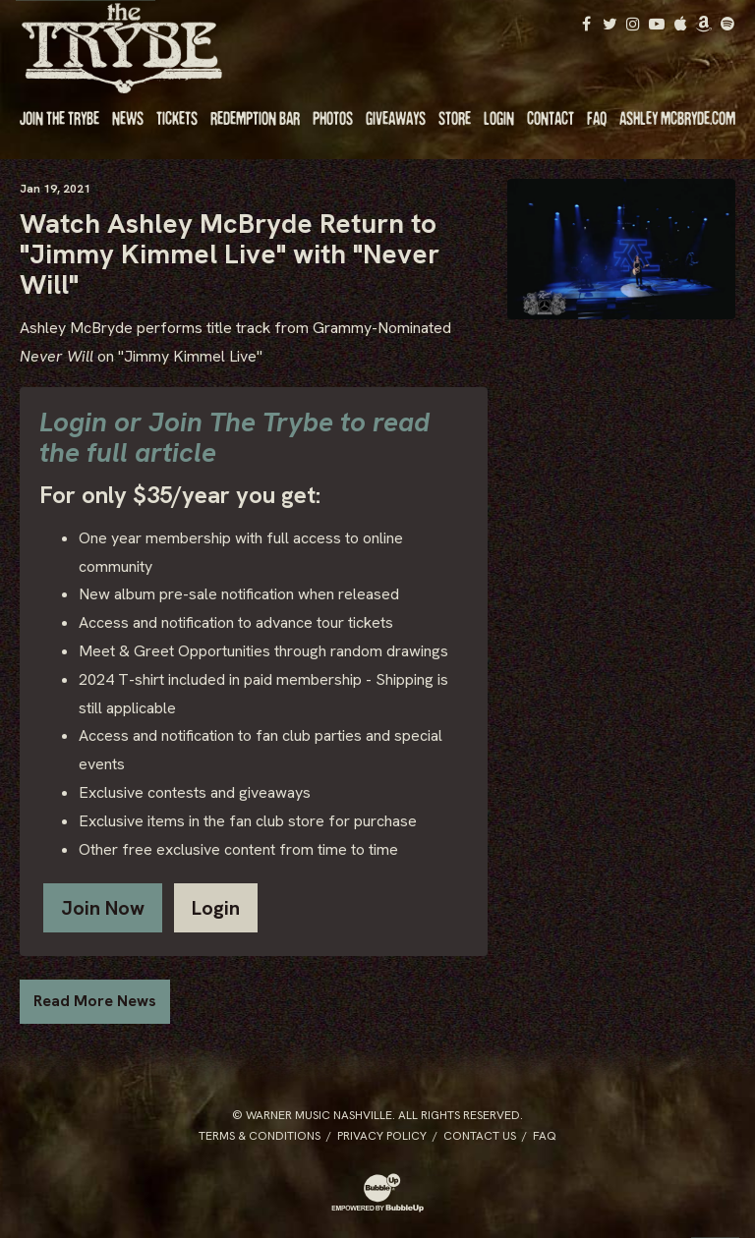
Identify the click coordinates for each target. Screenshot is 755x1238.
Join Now (103, 908)
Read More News (94, 1000)
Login (216, 908)
